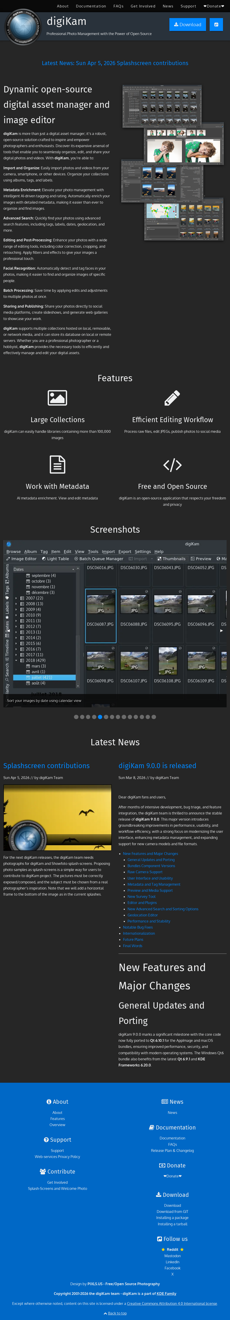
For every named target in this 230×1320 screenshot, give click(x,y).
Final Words (132, 946)
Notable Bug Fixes (138, 927)
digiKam (67, 21)
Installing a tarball (172, 1224)
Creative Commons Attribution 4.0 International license (172, 1303)
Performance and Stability (149, 921)
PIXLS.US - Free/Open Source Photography (124, 1284)
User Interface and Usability (150, 878)
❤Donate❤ (214, 6)
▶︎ (223, 632)
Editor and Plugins (142, 902)
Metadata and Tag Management (154, 884)
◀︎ (10, 632)
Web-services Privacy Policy (57, 1156)
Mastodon (172, 1256)
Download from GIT (172, 1211)
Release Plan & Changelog (172, 1150)
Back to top (117, 1313)
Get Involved (143, 6)
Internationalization (139, 933)
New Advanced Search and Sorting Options (163, 909)
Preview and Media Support (150, 890)
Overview (57, 1124)
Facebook (172, 1268)
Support (188, 6)
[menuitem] (62, 6)
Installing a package (172, 1217)
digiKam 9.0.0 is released (158, 766)
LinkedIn (172, 1262)
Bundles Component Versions (151, 866)
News (168, 6)
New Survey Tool (141, 896)
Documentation (91, 6)
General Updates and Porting (151, 859)
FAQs (118, 6)
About (63, 6)
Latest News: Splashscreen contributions (115, 63)
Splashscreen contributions (46, 766)
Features (57, 1118)
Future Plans (133, 939)
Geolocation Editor (143, 915)
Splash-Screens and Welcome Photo (57, 1188)
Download (172, 1205)
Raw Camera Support (145, 872)
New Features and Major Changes (150, 853)
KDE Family (166, 1293)
